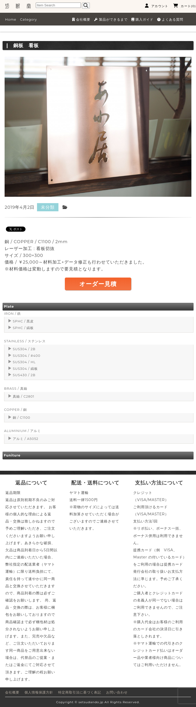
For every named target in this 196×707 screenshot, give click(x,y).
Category (28, 19)
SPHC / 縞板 (23, 328)
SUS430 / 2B (24, 375)
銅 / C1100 (21, 418)
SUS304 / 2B (24, 349)
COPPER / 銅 (15, 410)
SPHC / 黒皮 (23, 321)
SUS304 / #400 (26, 356)
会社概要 (12, 692)
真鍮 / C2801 (23, 396)
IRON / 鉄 (12, 314)
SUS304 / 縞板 (25, 369)
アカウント (156, 6)
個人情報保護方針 (38, 692)
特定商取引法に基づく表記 (79, 692)
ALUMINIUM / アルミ (22, 431)
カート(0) (184, 6)
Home (10, 19)
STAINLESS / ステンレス (25, 341)
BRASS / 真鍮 (15, 388)
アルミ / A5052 (25, 439)
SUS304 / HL (24, 362)
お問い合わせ (117, 692)
